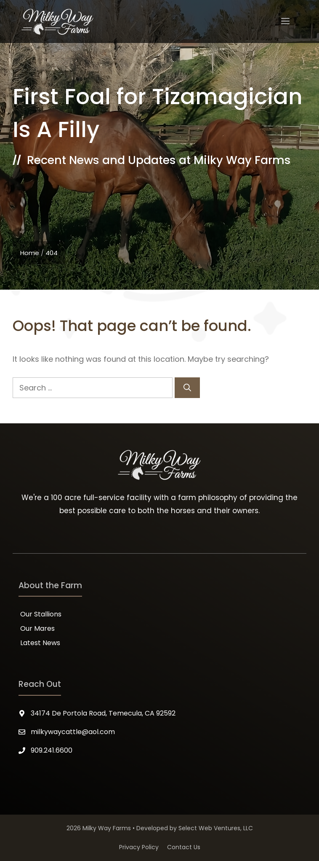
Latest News (40, 643)
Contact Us (183, 847)
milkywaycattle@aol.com (73, 732)
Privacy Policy (139, 847)
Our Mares (37, 628)
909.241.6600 (51, 750)
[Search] (187, 387)
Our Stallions (40, 614)
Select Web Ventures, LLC (215, 828)
